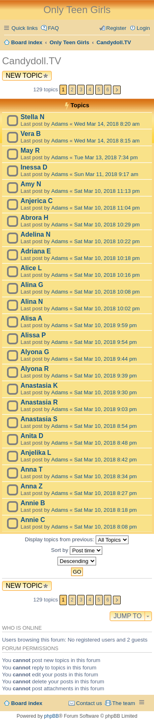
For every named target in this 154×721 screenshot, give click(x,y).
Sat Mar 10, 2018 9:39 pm (105, 376)
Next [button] (117, 90)
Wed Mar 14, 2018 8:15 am (107, 141)
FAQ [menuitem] (53, 28)
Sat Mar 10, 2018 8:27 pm (105, 493)
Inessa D (34, 167)
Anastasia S (39, 419)
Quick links (24, 28)
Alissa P (33, 335)
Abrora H (34, 217)
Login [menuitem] (143, 28)
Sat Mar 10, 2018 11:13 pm (107, 191)
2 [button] (72, 90)
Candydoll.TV (31, 60)
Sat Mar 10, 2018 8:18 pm (105, 510)
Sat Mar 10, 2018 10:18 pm (107, 258)
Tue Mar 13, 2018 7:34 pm (106, 157)
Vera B (31, 133)
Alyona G (35, 351)
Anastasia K (39, 385)
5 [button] (98, 90)
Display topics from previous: (76, 540)
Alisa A (31, 318)
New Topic (24, 75)
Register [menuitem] (116, 28)
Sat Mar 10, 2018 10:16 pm (107, 275)
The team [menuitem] (123, 703)
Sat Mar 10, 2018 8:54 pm (105, 426)
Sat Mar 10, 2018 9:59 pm (105, 325)
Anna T (32, 469)
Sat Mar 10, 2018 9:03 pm (105, 409)
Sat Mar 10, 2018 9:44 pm (105, 359)
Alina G (32, 284)
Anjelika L (36, 452)
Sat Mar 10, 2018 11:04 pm (107, 208)
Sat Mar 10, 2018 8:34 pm (105, 476)
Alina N (32, 301)
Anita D (32, 435)
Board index (26, 703)
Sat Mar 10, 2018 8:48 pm (105, 443)
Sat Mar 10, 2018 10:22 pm (107, 241)
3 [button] (81, 90)
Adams (59, 124)
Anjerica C (37, 200)
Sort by (76, 550)
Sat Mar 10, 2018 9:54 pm (105, 342)
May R (30, 150)
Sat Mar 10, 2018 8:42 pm (105, 460)
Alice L (31, 267)
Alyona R (35, 368)
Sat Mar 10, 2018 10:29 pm (107, 224)
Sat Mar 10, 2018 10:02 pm (107, 308)
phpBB (51, 716)
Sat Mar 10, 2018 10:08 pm (107, 292)
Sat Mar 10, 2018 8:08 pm (105, 527)
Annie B (33, 503)
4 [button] (90, 90)
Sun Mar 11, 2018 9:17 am (106, 174)
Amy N (31, 184)
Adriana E (36, 251)
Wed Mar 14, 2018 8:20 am (107, 124)
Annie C (33, 519)
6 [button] (107, 90)
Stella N (32, 116)
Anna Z (32, 486)
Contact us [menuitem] (89, 703)
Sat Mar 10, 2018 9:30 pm (105, 392)
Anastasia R (39, 402)
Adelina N (36, 234)
